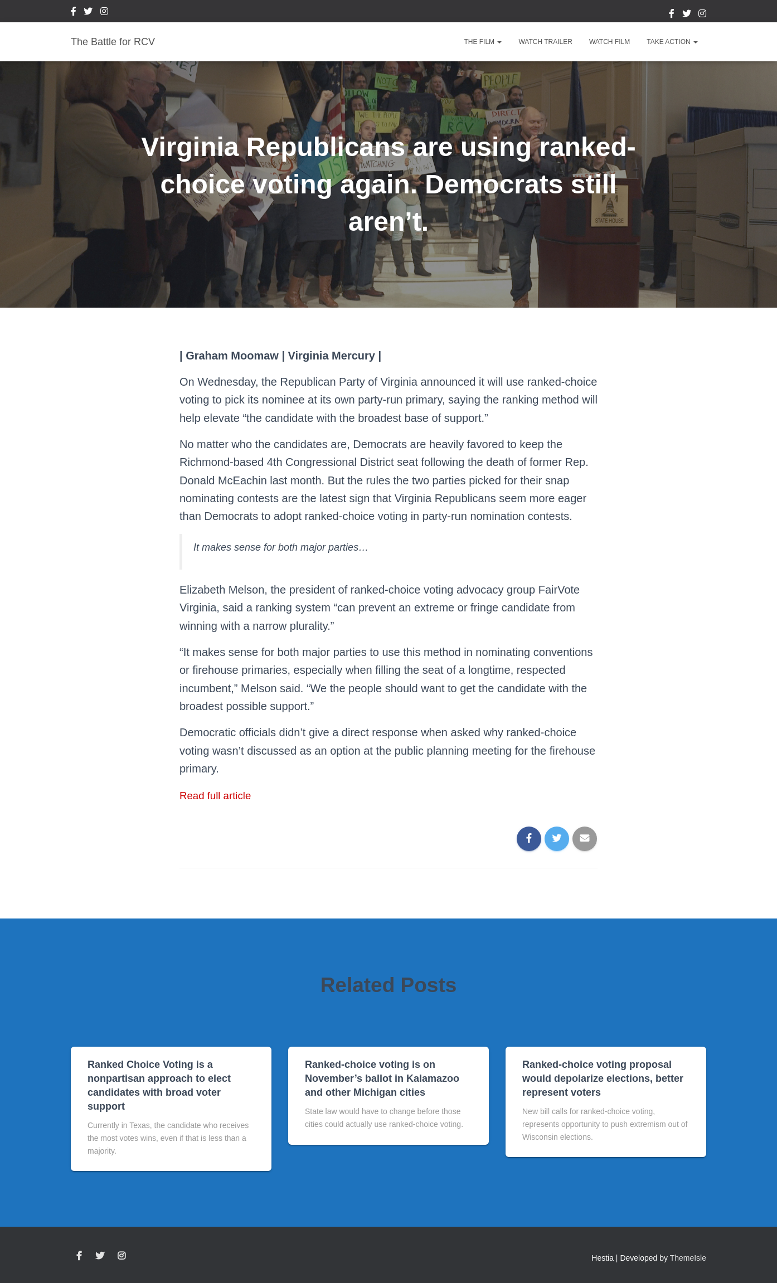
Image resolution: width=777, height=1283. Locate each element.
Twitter (88, 13)
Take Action (672, 42)
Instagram (104, 13)
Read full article (217, 795)
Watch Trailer (545, 42)
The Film (483, 42)
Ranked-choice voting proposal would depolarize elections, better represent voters (602, 1078)
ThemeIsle (688, 1257)
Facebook (73, 13)
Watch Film (609, 42)
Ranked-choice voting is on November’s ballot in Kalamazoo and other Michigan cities (382, 1078)
